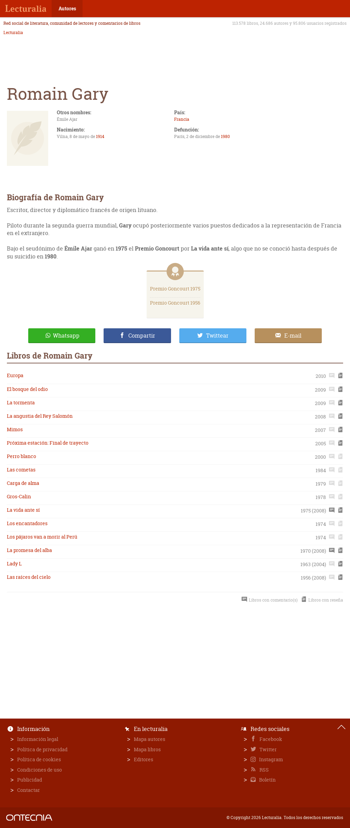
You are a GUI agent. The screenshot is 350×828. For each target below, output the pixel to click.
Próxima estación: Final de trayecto (47, 442)
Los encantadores (27, 523)
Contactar (28, 790)
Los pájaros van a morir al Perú (42, 536)
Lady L (14, 563)
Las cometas (21, 469)
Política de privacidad (42, 749)
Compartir (141, 335)
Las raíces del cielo (29, 577)
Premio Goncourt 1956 (175, 302)
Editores (143, 759)
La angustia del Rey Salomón (40, 416)
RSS (263, 769)
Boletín (267, 779)
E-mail (292, 335)
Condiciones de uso (39, 769)
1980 (225, 136)
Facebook (270, 739)
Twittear (217, 335)
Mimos (15, 429)
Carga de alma (23, 483)
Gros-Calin (19, 496)
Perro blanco (21, 456)
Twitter (267, 749)
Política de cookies (39, 759)
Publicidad (29, 779)
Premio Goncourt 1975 (175, 288)
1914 (100, 136)
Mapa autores (149, 739)
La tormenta (21, 402)
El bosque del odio (27, 389)
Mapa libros (147, 749)
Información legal (37, 739)
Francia (181, 119)
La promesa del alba (29, 550)
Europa (15, 375)
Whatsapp (66, 335)
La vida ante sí (23, 510)
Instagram (270, 759)
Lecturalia (13, 32)
